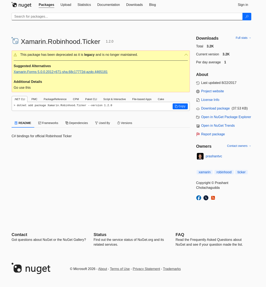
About (102, 269)
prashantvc (214, 156)
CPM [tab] (76, 99)
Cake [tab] (161, 99)
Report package (213, 134)
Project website (212, 91)
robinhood (224, 172)
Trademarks (172, 269)
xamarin (205, 172)
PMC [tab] (34, 99)
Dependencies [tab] (76, 123)
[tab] (46, 4)
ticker (241, 172)
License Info (210, 100)
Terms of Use (120, 269)
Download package (215, 108)
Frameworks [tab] (48, 123)
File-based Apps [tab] (142, 99)
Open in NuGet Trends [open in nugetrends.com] (218, 125)
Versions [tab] (124, 123)
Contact (19, 234)
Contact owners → (239, 145)
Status (100, 234)
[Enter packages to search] (127, 16)
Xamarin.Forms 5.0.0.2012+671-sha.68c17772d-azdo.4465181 (61, 72)
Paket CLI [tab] (91, 99)
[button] (101, 54)
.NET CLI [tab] (19, 99)
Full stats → (243, 37)
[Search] (246, 16)
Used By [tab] (102, 123)
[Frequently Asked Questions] (180, 234)
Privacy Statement (146, 269)
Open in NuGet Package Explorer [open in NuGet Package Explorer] (226, 117)
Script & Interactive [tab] (114, 99)
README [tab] (23, 123)
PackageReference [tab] (55, 99)
